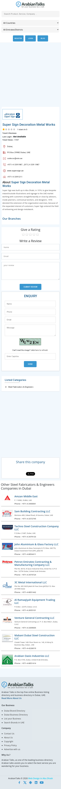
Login (30, 38)
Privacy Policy (10, 745)
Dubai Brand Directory (14, 710)
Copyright (8, 741)
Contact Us (9, 733)
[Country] (30, 23)
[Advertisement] (30, 76)
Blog (43, 38)
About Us (8, 737)
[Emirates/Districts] (30, 29)
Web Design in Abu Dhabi (40, 778)
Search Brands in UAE (14, 722)
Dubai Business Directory (16, 714)
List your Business (12, 718)
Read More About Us (12, 698)
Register (18, 38)
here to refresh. (41, 350)
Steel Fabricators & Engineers (20, 387)
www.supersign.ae (15, 171)
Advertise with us (12, 749)
